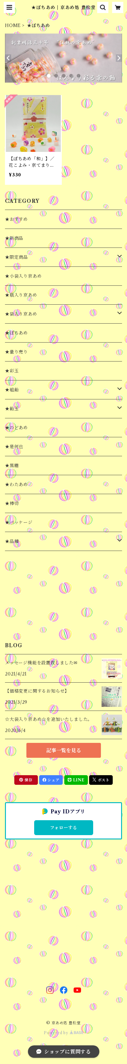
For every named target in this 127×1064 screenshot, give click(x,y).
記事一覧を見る (63, 750)
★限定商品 (16, 257)
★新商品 (14, 238)
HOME (13, 25)
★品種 (12, 541)
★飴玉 (12, 409)
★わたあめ (16, 484)
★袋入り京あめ (21, 314)
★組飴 (12, 390)
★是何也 (14, 446)
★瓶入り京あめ (21, 295)
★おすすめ (16, 219)
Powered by (63, 1032)
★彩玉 (12, 371)
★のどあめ (16, 427)
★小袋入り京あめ (23, 276)
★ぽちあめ (16, 333)
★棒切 (12, 503)
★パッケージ (19, 522)
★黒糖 (12, 465)
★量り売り (16, 352)
